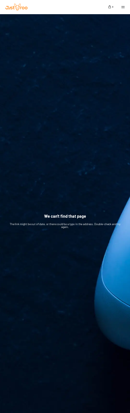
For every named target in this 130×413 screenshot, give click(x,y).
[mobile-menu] (121, 7)
